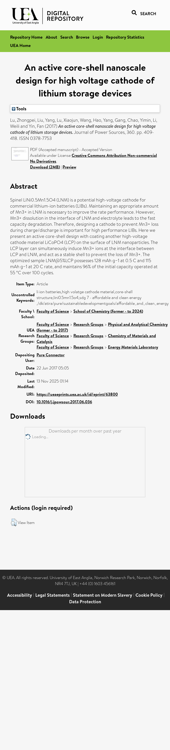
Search (66, 37)
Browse (83, 37)
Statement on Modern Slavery (102, 595)
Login (98, 37)
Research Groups (88, 324)
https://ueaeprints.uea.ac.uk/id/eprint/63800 (77, 394)
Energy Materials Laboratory (133, 347)
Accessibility (19, 595)
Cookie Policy (148, 595)
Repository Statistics (125, 37)
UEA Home (20, 45)
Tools (19, 108)
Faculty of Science (53, 311)
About (51, 37)
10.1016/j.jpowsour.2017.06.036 (64, 402)
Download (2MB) (45, 167)
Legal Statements (52, 595)
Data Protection (85, 601)
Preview (69, 167)
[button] (14, 522)
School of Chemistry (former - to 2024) (108, 311)
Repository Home (26, 37)
